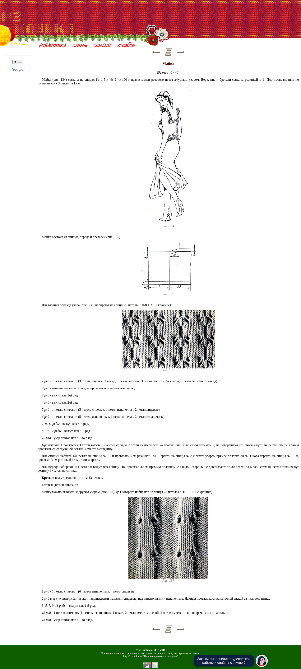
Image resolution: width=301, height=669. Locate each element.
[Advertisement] (168, 13)
